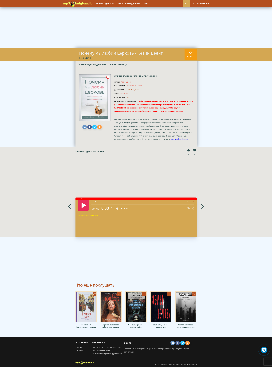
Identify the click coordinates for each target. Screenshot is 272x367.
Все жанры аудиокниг (129, 3)
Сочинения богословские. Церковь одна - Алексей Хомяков (86, 326)
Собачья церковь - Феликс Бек (161, 326)
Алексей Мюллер (134, 85)
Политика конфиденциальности (107, 347)
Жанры (80, 350)
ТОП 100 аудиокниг (105, 3)
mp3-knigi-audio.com (179, 139)
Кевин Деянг (126, 82)
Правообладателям (101, 350)
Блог (146, 3)
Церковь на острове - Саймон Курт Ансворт (111, 326)
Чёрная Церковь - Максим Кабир (135, 326)
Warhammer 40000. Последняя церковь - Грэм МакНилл (185, 326)
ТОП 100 (80, 347)
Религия (137, 75)
